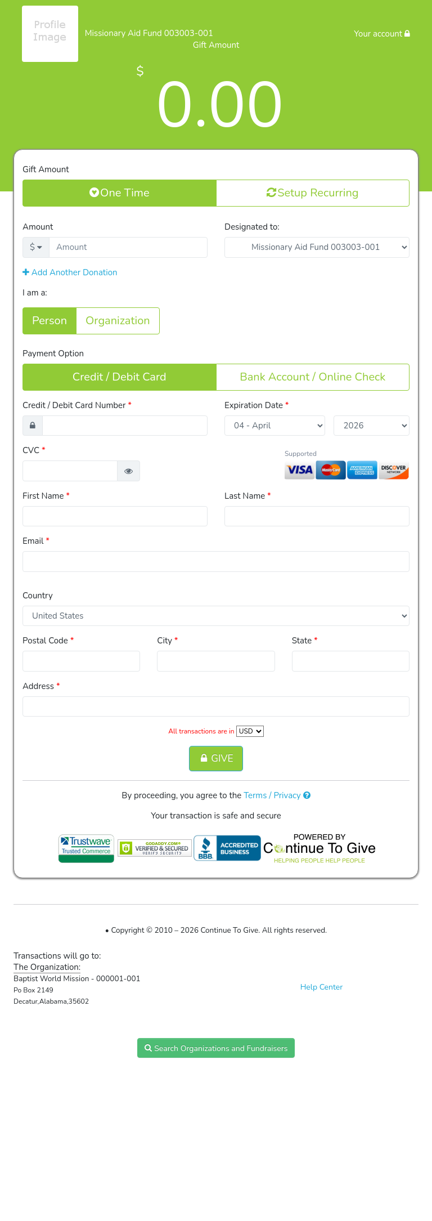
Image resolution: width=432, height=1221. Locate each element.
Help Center (321, 987)
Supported (301, 453)
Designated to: (252, 226)
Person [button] (49, 320)
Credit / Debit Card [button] (119, 376)
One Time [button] (119, 192)
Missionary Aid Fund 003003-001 (149, 33)
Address (41, 686)
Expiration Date (256, 405)
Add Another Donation (70, 272)
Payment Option (53, 353)
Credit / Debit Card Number (77, 405)
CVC (34, 450)
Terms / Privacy (277, 795)
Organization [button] (118, 320)
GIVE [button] (216, 758)
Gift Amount (45, 169)
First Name (46, 496)
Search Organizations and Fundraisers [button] (216, 1048)
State (305, 640)
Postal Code (48, 640)
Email (36, 541)
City (167, 640)
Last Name (247, 496)
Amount (37, 226)
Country (37, 595)
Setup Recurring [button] (312, 192)
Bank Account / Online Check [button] (312, 376)
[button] (128, 470)
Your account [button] (382, 33)
